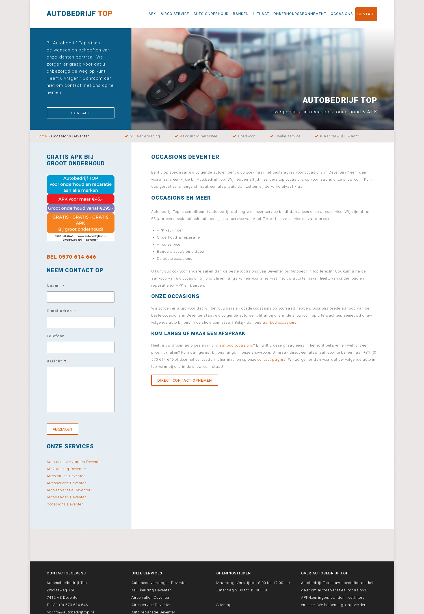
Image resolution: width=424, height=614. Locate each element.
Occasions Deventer (65, 504)
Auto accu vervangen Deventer (74, 462)
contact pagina (272, 359)
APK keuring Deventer (66, 469)
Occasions (342, 14)
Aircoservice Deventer (66, 483)
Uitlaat (261, 14)
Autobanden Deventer (66, 497)
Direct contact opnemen (184, 380)
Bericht (56, 361)
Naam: (55, 286)
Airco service (175, 14)
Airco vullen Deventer (66, 476)
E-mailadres (61, 311)
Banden (241, 14)
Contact (366, 14)
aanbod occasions (280, 322)
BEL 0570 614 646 (71, 257)
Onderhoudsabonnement (299, 14)
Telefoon (56, 336)
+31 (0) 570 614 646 (69, 605)
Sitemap (224, 605)
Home (42, 136)
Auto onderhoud (211, 14)
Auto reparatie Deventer (69, 490)
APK (152, 14)
